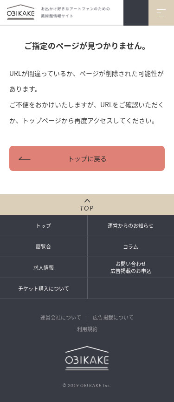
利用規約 (87, 329)
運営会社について (60, 317)
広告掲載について (113, 317)
